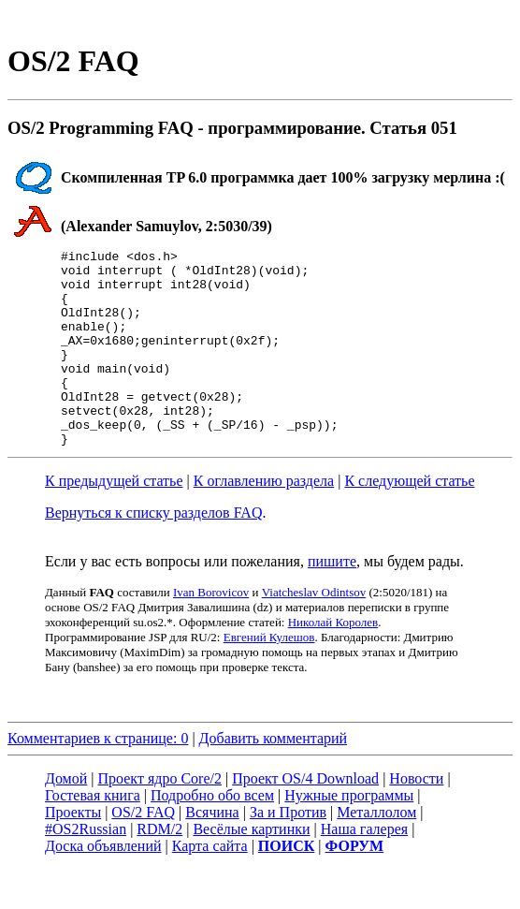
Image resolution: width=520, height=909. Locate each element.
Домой (66, 818)
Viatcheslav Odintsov (314, 631)
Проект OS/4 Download (305, 818)
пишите (332, 600)
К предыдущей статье (114, 520)
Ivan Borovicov (211, 631)
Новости (416, 818)
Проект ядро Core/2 (160, 818)
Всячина (211, 851)
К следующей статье (409, 520)
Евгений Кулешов (269, 676)
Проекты (73, 851)
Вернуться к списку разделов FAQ (153, 552)
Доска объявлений (103, 885)
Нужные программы (348, 835)
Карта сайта (210, 885)
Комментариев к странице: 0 (97, 777)
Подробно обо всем (212, 835)
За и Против (288, 851)
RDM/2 (159, 868)
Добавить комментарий (273, 777)
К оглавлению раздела (264, 520)
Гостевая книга (92, 835)
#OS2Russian (85, 868)
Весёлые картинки (251, 868)
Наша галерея (364, 868)
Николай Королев (333, 661)
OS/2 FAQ (143, 851)
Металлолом (376, 851)
